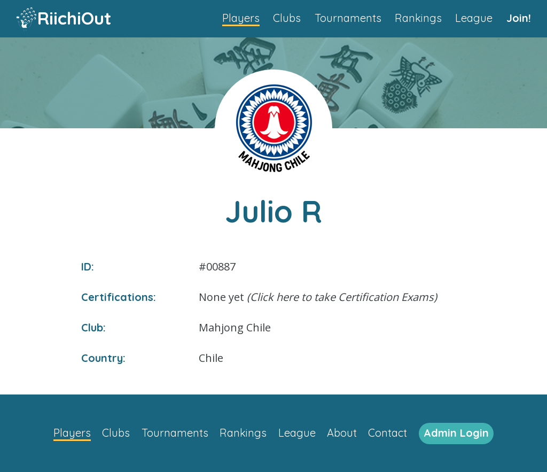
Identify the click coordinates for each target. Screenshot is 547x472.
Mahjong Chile (235, 327)
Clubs (287, 18)
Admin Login (456, 432)
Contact (387, 432)
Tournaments (348, 18)
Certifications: (118, 297)
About (342, 432)
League (474, 18)
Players (241, 18)
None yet (318, 297)
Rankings (418, 18)
